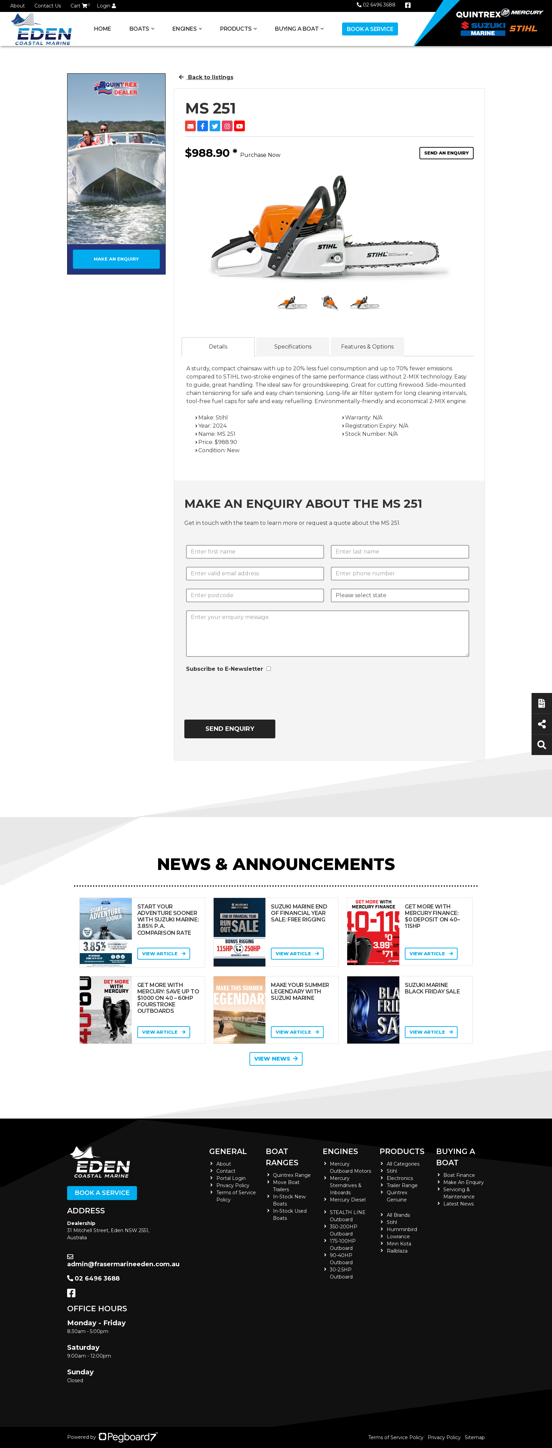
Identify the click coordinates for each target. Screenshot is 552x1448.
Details (218, 346)
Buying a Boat (297, 29)
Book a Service (370, 29)
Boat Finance (459, 1175)
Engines (184, 29)
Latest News (458, 1204)
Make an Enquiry (116, 259)
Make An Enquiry (463, 1182)
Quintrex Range (292, 1175)
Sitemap (475, 1437)
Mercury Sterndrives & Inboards (346, 1185)
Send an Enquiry (446, 153)
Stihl (392, 1171)
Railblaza (397, 1251)
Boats (139, 29)
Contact (225, 1171)
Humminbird (402, 1229)
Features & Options (367, 346)
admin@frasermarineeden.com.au (123, 1261)
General (228, 1151)
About (17, 6)
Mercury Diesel (348, 1200)
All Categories (403, 1164)
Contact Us (47, 6)
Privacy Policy (232, 1185)
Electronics (400, 1178)
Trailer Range (402, 1185)
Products (236, 29)
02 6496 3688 (376, 5)
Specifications (292, 346)
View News (276, 1058)
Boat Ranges (282, 1157)
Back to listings (206, 77)
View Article (163, 953)
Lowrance (398, 1236)
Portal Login (231, 1178)
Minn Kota (399, 1244)
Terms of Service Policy (396, 1437)
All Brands (398, 1215)
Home (102, 29)
